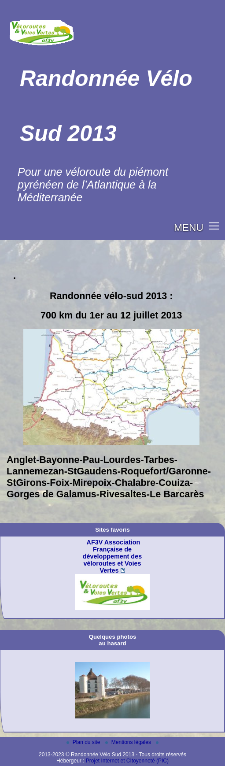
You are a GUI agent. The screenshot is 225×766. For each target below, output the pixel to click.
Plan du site (84, 742)
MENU (188, 227)
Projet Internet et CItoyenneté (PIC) (127, 761)
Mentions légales (128, 742)
